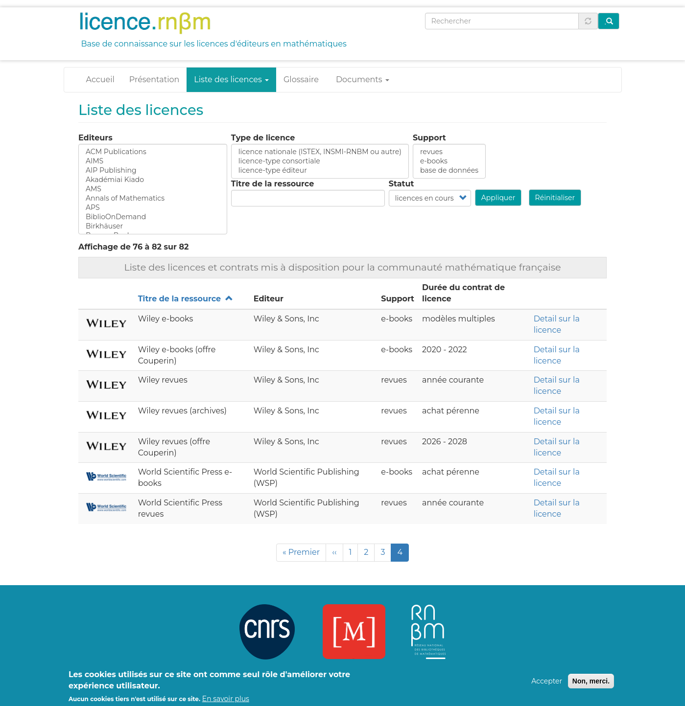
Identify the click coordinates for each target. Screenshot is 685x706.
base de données (449, 170)
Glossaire (301, 79)
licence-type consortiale (319, 161)
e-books (449, 161)
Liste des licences (231, 79)
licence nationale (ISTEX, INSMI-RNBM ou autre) (319, 152)
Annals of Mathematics (153, 198)
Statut (401, 183)
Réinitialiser (555, 197)
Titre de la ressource (272, 183)
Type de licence (263, 137)
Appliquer (498, 197)
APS (153, 207)
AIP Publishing (153, 170)
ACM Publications (153, 152)
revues (449, 152)
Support (429, 137)
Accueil (100, 79)
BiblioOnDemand (153, 217)
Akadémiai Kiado (153, 179)
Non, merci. (591, 685)
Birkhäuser (153, 226)
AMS (153, 189)
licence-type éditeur (319, 170)
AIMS (153, 161)
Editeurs (95, 137)
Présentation (154, 79)
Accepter (546, 685)
